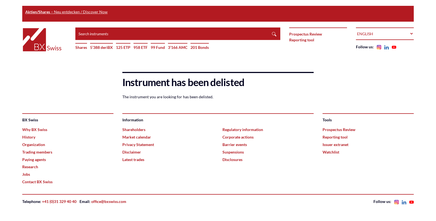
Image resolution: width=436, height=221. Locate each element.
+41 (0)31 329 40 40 (59, 201)
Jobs (26, 174)
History (28, 137)
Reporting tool (301, 39)
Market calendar (136, 137)
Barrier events (234, 144)
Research (30, 166)
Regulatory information (242, 129)
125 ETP (123, 47)
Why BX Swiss (34, 129)
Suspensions (233, 152)
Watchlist (331, 152)
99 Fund (158, 47)
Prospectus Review (305, 34)
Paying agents (34, 159)
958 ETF (140, 47)
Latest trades (133, 159)
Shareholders (133, 129)
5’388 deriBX (101, 47)
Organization (33, 144)
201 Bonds (199, 47)
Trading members (37, 152)
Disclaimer (131, 152)
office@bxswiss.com (108, 201)
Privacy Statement (138, 144)
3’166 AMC (177, 47)
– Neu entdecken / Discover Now (66, 11)
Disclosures (232, 159)
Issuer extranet (335, 144)
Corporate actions (238, 137)
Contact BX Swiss (37, 181)
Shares (81, 47)
